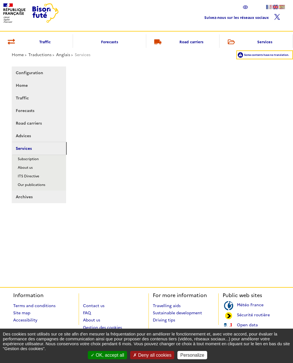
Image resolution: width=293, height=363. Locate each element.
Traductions (40, 54)
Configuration (29, 72)
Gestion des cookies (102, 327)
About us (25, 167)
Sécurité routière (253, 314)
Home (18, 54)
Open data (247, 324)
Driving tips (164, 320)
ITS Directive (28, 176)
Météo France (250, 304)
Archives (24, 196)
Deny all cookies (152, 355)
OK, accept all (107, 355)
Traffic (22, 98)
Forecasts (109, 42)
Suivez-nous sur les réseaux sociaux (242, 16)
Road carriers (178, 42)
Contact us (93, 305)
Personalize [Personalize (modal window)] (192, 355)
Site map (21, 312)
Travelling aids (167, 305)
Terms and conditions (34, 305)
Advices (23, 135)
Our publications (31, 185)
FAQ (87, 312)
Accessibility (25, 320)
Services (248, 42)
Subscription (28, 159)
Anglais (63, 54)
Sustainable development (177, 312)
